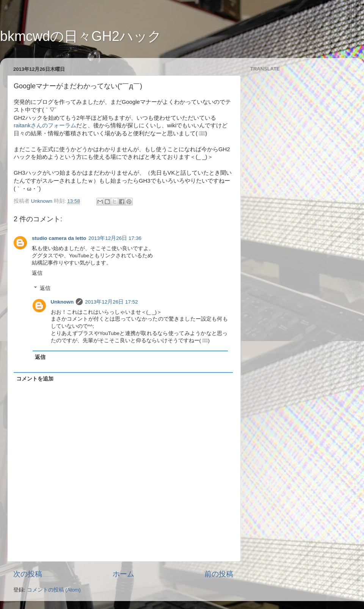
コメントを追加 (34, 379)
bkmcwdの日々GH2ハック (81, 36)
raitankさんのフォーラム (45, 125)
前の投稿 (218, 574)
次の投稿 (27, 574)
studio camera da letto (59, 238)
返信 (37, 273)
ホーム (123, 574)
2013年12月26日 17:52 (111, 302)
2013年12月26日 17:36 (114, 238)
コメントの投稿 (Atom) (54, 590)
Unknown (62, 302)
